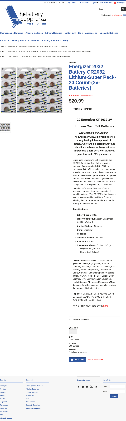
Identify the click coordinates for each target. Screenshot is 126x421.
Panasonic (4, 405)
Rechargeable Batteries (11, 33)
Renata (3, 395)
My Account (72, 3)
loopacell (3, 402)
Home (2, 46)
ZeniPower (4, 411)
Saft (1, 415)
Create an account (105, 3)
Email (105, 391)
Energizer (72, 62)
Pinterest (87, 387)
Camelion (3, 408)
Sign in (94, 3)
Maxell (2, 399)
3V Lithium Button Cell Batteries (28, 51)
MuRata (3, 389)
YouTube (91, 387)
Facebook (79, 387)
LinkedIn (96, 387)
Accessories (91, 33)
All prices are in (119, 15)
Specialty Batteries (109, 33)
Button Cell (70, 33)
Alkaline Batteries (34, 33)
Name (105, 387)
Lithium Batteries (53, 33)
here (105, 306)
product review (86, 96)
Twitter (83, 387)
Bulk (80, 33)
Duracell (3, 392)
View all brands (6, 418)
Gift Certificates (84, 3)
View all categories (33, 408)
